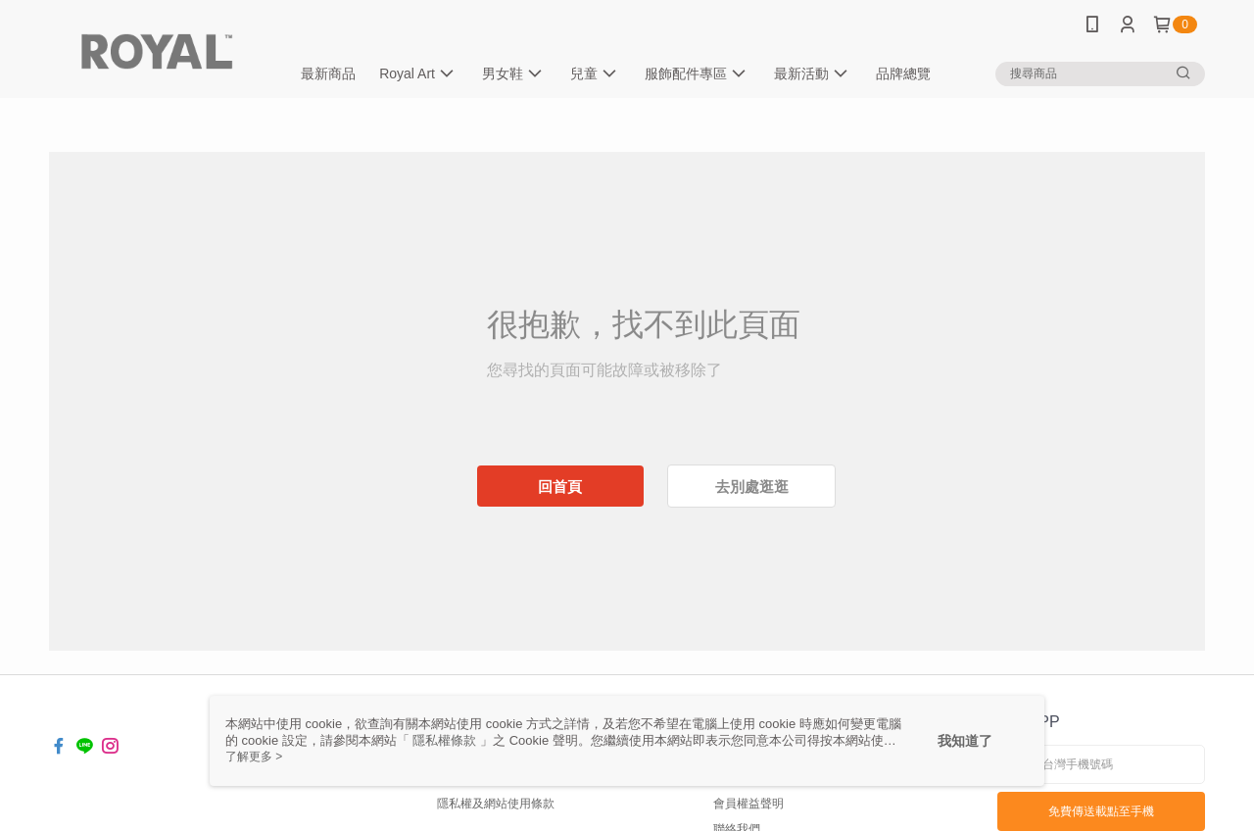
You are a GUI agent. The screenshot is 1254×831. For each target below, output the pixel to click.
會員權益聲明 (748, 803)
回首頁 (560, 486)
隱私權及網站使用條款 (496, 803)
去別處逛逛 (752, 486)
